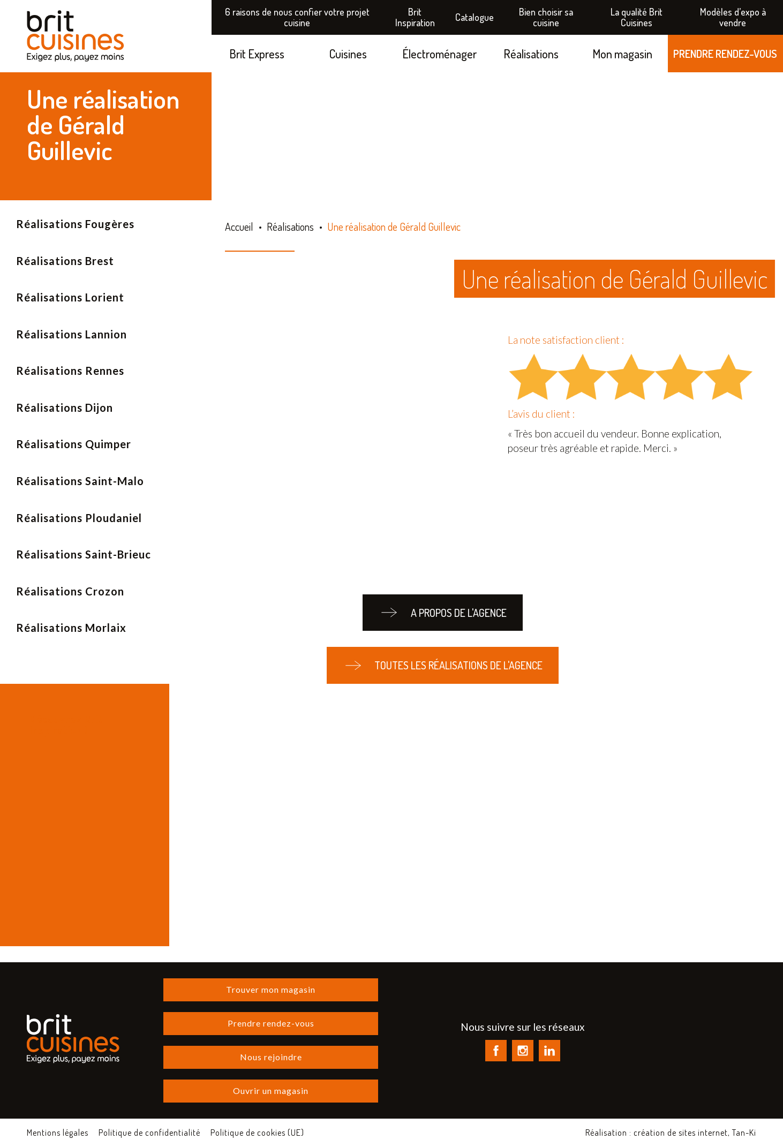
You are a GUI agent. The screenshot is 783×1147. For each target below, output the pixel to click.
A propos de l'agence (442, 613)
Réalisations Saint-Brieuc (83, 554)
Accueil (239, 226)
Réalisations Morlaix (71, 627)
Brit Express (256, 53)
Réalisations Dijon (64, 407)
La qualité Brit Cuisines (636, 17)
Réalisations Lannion (71, 334)
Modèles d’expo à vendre (733, 17)
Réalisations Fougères (75, 223)
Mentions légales (57, 1132)
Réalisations (531, 53)
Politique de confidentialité (149, 1132)
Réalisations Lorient (70, 297)
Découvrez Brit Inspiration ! (66, 724)
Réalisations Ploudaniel (79, 517)
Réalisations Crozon (70, 591)
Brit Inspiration (415, 17)
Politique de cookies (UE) (257, 1132)
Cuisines (348, 53)
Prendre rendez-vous (271, 1023)
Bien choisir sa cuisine (546, 17)
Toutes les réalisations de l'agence (443, 665)
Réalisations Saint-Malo (80, 480)
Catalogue (474, 17)
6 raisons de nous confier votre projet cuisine (297, 17)
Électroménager (439, 53)
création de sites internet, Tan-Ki (695, 1132)
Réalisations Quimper (73, 443)
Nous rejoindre (271, 1057)
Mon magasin (622, 53)
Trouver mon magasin (270, 989)
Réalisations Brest (65, 260)
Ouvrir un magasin (270, 1090)
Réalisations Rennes (70, 370)
